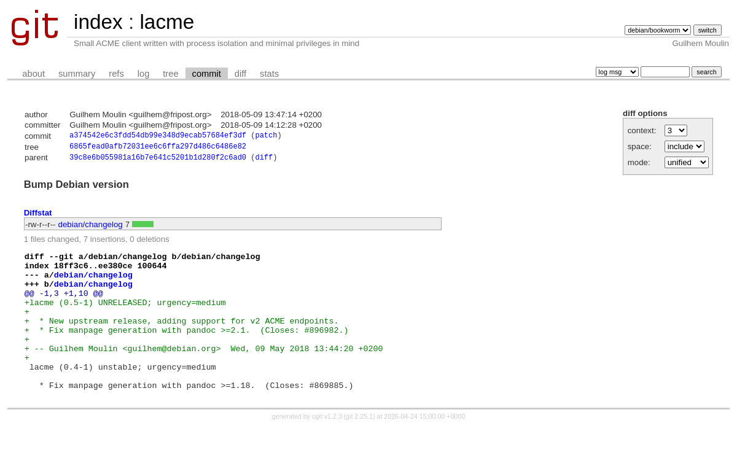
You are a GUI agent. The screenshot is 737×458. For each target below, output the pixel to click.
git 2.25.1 (359, 447)
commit (206, 74)
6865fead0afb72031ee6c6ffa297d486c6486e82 (157, 148)
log (144, 74)
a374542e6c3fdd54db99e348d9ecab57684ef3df (157, 136)
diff (240, 74)
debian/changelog (90, 227)
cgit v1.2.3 (327, 447)
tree (170, 74)
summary (76, 74)
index (98, 21)
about (33, 74)
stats (269, 74)
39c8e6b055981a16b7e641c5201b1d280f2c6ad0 (157, 160)
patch (266, 136)
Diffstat (38, 215)
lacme (166, 21)
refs (116, 74)
